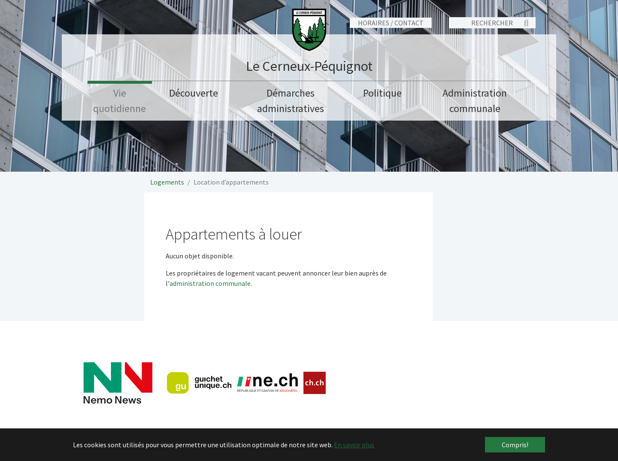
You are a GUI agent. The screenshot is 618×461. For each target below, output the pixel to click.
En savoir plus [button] (354, 444)
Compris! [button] (515, 444)
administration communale (210, 283)
